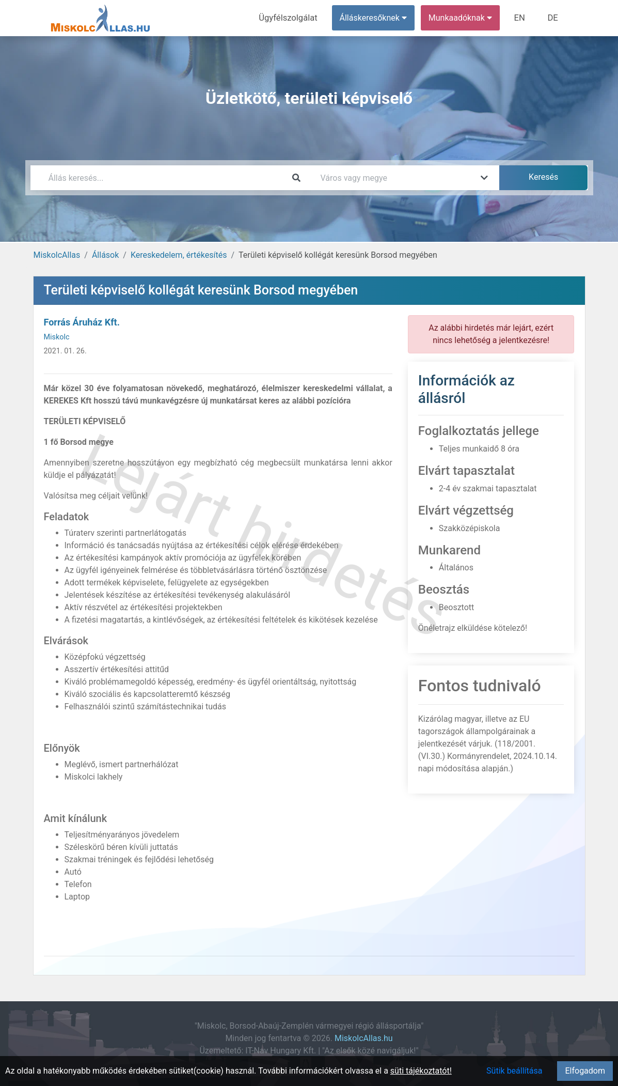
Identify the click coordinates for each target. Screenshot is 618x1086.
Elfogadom (585, 1071)
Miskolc (57, 337)
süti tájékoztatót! (421, 1071)
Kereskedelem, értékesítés (179, 255)
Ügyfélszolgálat (292, 18)
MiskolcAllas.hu (364, 1038)
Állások (105, 255)
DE (553, 18)
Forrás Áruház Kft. (82, 322)
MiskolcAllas (57, 255)
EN (521, 18)
